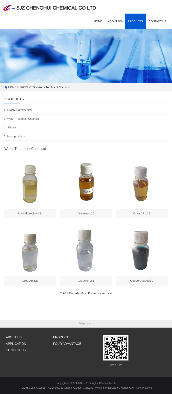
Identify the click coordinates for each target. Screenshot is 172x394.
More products (15, 136)
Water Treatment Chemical (54, 87)
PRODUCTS (27, 87)
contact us (157, 21)
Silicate (11, 127)
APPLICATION (16, 343)
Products (135, 21)
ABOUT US (115, 21)
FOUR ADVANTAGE (67, 343)
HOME (98, 21)
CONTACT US (16, 350)
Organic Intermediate (20, 110)
